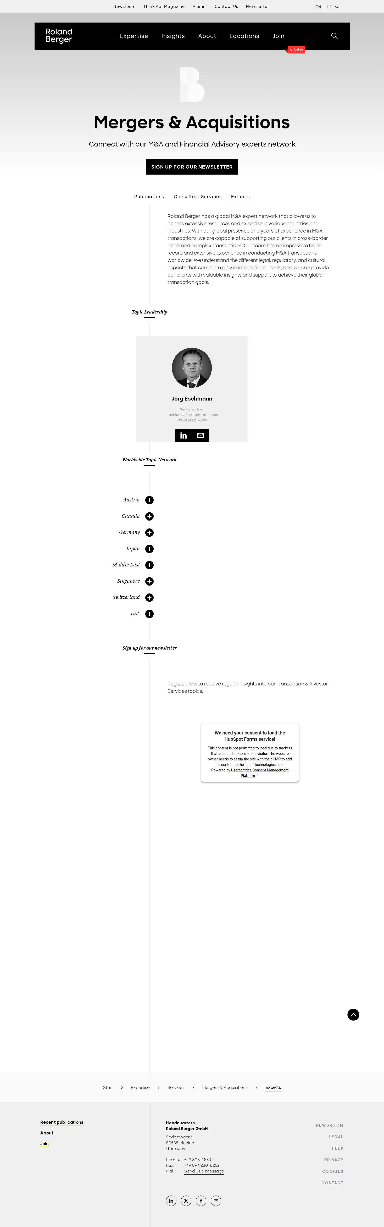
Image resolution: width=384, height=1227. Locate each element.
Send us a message (204, 1171)
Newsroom (330, 1125)
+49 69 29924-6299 (192, 420)
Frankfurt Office (179, 415)
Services (176, 1087)
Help (338, 1148)
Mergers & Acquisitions (225, 1087)
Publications (149, 196)
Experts (240, 196)
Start (108, 1087)
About (47, 1133)
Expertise (140, 1087)
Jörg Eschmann (192, 398)
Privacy (334, 1160)
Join (44, 1144)
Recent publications (62, 1122)
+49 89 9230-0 (198, 1159)
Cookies (333, 1171)
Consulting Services (198, 196)
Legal (336, 1136)
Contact (332, 1183)
